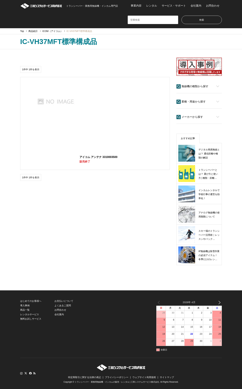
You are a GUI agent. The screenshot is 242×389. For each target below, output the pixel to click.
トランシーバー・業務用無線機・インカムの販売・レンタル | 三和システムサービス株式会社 (117, 382)
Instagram (21, 373)
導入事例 (25, 305)
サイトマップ (167, 377)
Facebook (30, 373)
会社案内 (196, 5)
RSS (34, 373)
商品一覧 (25, 310)
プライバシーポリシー (116, 377)
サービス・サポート (174, 5)
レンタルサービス (29, 314)
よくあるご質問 (62, 305)
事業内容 (136, 5)
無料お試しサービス (30, 318)
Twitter (26, 373)
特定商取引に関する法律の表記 (84, 377)
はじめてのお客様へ (30, 301)
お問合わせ (212, 5)
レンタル (151, 5)
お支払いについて (63, 301)
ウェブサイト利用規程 (144, 377)
